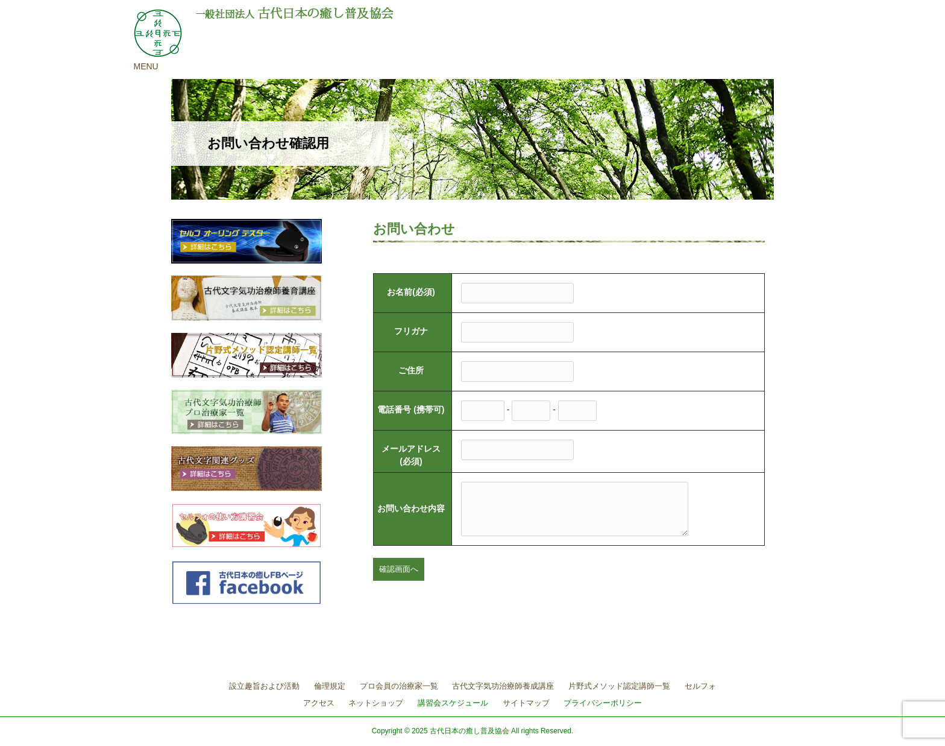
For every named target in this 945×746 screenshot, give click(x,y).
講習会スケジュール (453, 702)
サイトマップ (526, 702)
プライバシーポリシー (603, 702)
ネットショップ (375, 702)
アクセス (318, 702)
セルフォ (700, 686)
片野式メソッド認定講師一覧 (619, 686)
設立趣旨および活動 (264, 686)
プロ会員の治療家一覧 (399, 686)
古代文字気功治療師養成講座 (503, 686)
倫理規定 (329, 686)
